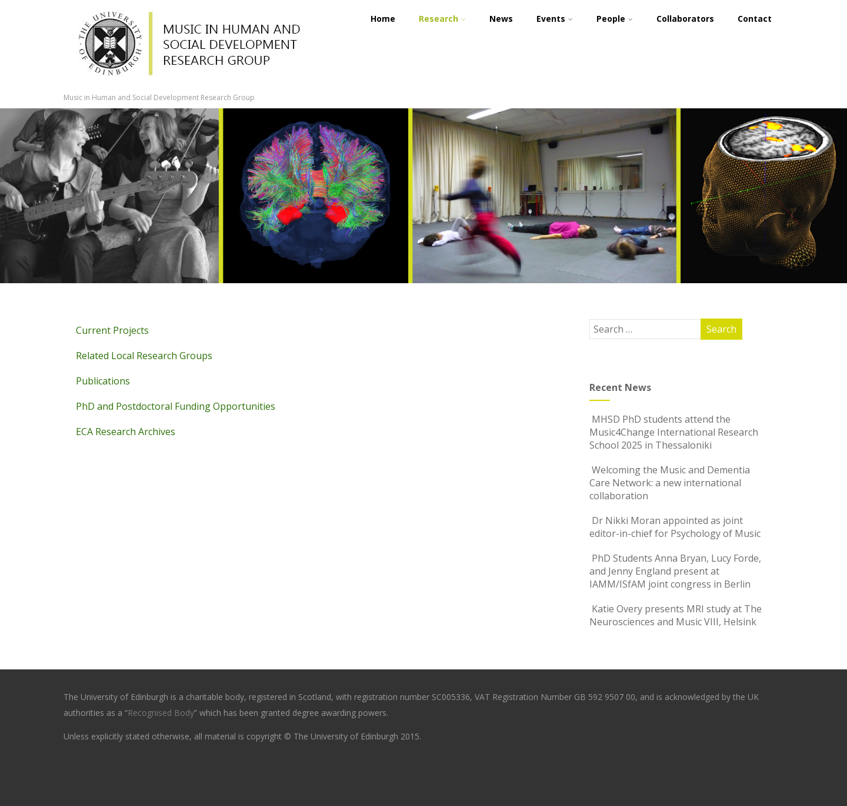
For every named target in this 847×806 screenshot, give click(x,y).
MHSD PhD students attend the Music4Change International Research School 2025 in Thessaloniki (673, 432)
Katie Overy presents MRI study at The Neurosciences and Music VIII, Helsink (675, 615)
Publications (103, 380)
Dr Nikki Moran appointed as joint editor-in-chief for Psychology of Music (675, 527)
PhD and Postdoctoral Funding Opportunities (175, 406)
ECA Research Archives (125, 431)
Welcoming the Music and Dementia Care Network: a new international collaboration (669, 482)
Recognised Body (161, 712)
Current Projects (112, 330)
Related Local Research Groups (144, 355)
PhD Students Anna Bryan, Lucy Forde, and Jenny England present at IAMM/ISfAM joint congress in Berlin (675, 571)
